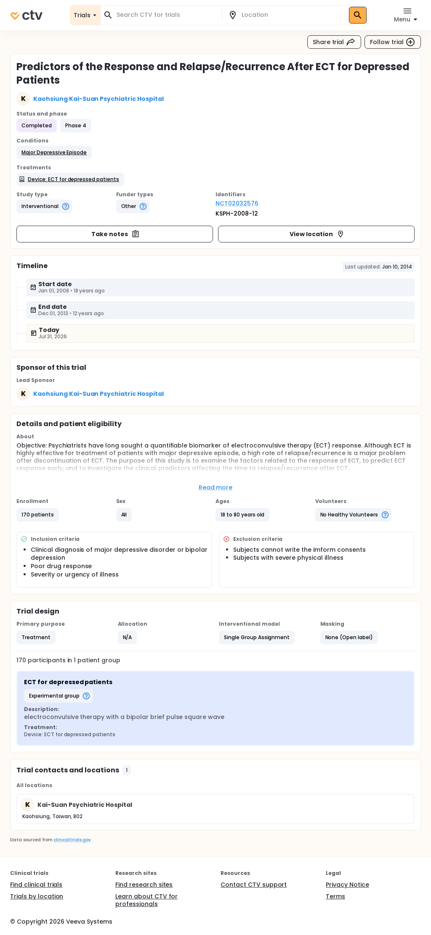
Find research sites (144, 884)
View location (317, 234)
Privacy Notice (347, 884)
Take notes (115, 234)
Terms (335, 896)
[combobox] (166, 15)
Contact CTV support (254, 884)
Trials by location (36, 896)
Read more (216, 487)
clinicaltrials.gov (71, 840)
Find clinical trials (36, 884)
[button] (54, 152)
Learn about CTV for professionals (146, 900)
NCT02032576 (237, 203)
